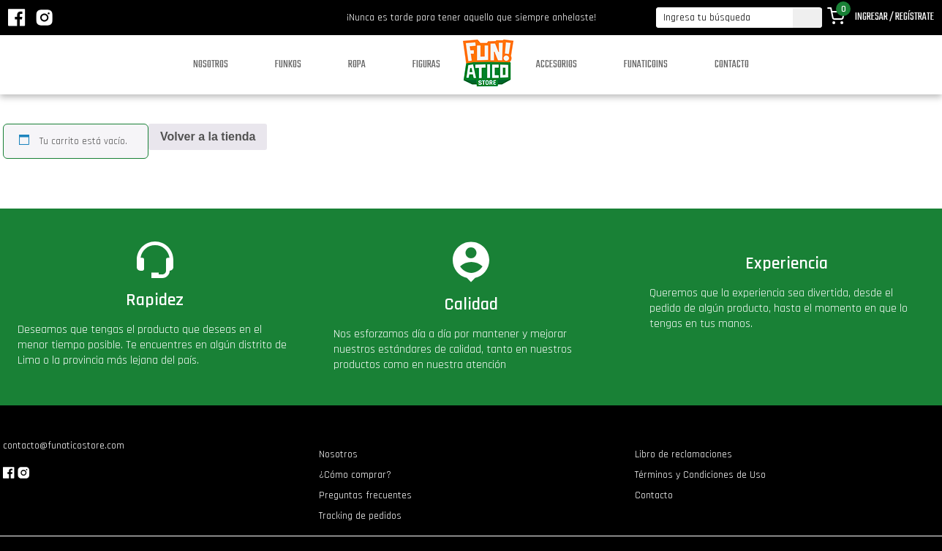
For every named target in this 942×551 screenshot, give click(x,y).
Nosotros (210, 64)
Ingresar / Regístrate (894, 17)
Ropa (357, 64)
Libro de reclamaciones (683, 454)
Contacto (732, 64)
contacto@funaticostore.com (63, 445)
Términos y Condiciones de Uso (700, 474)
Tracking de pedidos (360, 515)
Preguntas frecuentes (365, 495)
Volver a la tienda (207, 136)
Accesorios (556, 64)
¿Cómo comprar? (355, 474)
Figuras (426, 64)
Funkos (288, 64)
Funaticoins (646, 64)
